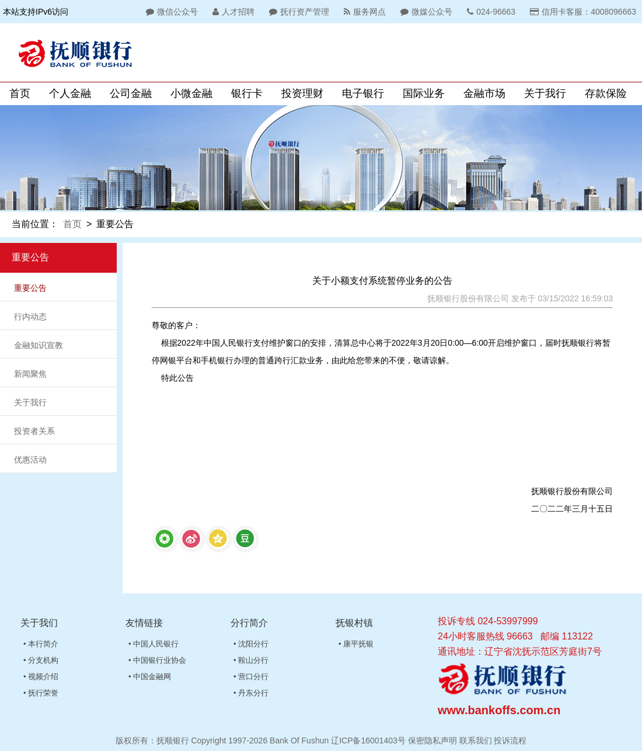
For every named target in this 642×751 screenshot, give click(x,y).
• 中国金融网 (149, 676)
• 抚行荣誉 (40, 693)
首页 (19, 93)
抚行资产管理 (297, 11)
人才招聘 (232, 11)
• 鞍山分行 (250, 660)
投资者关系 (34, 431)
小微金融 (191, 93)
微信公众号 (170, 11)
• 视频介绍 (40, 676)
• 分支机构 (40, 660)
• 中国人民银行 (153, 643)
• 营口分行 (250, 676)
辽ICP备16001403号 (368, 740)
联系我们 (475, 740)
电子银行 (363, 93)
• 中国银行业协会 (157, 660)
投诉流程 (510, 740)
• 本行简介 (40, 643)
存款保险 (606, 93)
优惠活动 (30, 459)
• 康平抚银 (356, 643)
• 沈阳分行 (250, 643)
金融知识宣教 (38, 345)
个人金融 (70, 93)
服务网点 (363, 11)
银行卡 (247, 93)
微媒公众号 (424, 11)
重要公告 (30, 288)
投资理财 (302, 93)
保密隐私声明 (432, 740)
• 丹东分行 (250, 693)
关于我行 (545, 93)
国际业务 (424, 93)
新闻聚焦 (30, 373)
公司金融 (131, 93)
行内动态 (30, 316)
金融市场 (484, 93)
